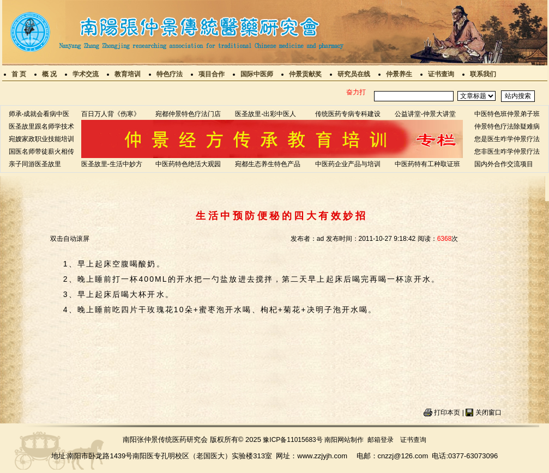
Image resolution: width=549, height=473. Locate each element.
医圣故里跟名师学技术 (41, 126)
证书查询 (413, 440)
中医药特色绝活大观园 (188, 164)
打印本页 (447, 412)
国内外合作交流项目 (503, 164)
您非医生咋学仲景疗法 (507, 151)
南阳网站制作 (344, 440)
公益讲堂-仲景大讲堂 (425, 114)
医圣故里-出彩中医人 (265, 114)
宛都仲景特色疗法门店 (188, 114)
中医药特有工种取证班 (427, 164)
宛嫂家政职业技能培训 (41, 139)
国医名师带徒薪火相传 (41, 151)
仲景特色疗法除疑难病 (507, 126)
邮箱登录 (380, 440)
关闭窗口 (488, 412)
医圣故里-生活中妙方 (111, 164)
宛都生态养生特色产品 (267, 164)
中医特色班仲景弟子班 (507, 114)
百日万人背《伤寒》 (110, 114)
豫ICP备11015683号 (292, 440)
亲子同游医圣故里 (35, 164)
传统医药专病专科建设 (348, 114)
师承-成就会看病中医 (39, 114)
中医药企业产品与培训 (348, 164)
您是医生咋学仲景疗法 (507, 139)
